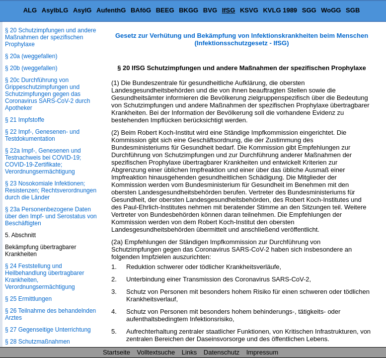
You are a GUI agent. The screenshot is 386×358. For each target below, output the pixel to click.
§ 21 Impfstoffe (24, 119)
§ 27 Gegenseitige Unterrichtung (48, 329)
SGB (353, 10)
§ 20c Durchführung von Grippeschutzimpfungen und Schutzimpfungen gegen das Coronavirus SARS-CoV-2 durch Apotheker (47, 94)
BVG (210, 10)
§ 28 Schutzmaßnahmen (37, 341)
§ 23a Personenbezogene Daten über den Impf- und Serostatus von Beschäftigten (51, 216)
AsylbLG (55, 10)
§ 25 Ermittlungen (28, 298)
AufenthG (111, 10)
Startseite (116, 352)
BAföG (141, 10)
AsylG (82, 10)
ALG (30, 10)
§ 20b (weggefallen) (31, 68)
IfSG (228, 10)
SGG (309, 10)
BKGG (188, 10)
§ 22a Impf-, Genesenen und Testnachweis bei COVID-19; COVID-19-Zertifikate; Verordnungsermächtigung (43, 161)
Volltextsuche (156, 352)
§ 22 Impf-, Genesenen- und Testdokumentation (42, 135)
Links (189, 352)
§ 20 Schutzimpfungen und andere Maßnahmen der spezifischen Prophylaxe (50, 37)
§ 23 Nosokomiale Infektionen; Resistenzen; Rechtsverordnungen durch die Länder (50, 190)
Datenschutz (221, 352)
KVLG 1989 (280, 10)
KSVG (249, 10)
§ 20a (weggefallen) (31, 56)
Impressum (262, 352)
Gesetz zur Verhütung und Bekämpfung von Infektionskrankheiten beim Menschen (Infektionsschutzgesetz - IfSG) (241, 39)
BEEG (165, 10)
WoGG (331, 10)
